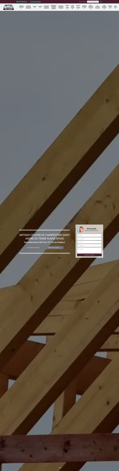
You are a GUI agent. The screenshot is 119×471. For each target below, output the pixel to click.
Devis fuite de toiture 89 (72, 7)
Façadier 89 (34, 7)
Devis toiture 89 (115, 7)
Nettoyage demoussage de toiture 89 (28, 7)
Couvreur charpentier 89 (21, 7)
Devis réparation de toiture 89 (90, 7)
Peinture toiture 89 (110, 7)
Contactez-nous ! (54, 247)
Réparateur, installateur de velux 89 (60, 7)
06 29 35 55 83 (35, 2)
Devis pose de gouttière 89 (78, 7)
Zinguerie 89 (40, 7)
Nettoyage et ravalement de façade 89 (46, 7)
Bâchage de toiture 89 (67, 7)
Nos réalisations (33, 247)
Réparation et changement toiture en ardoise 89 (53, 7)
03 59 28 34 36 (21, 2)
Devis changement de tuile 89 (97, 7)
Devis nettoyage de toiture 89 (104, 7)
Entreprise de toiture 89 (84, 7)
